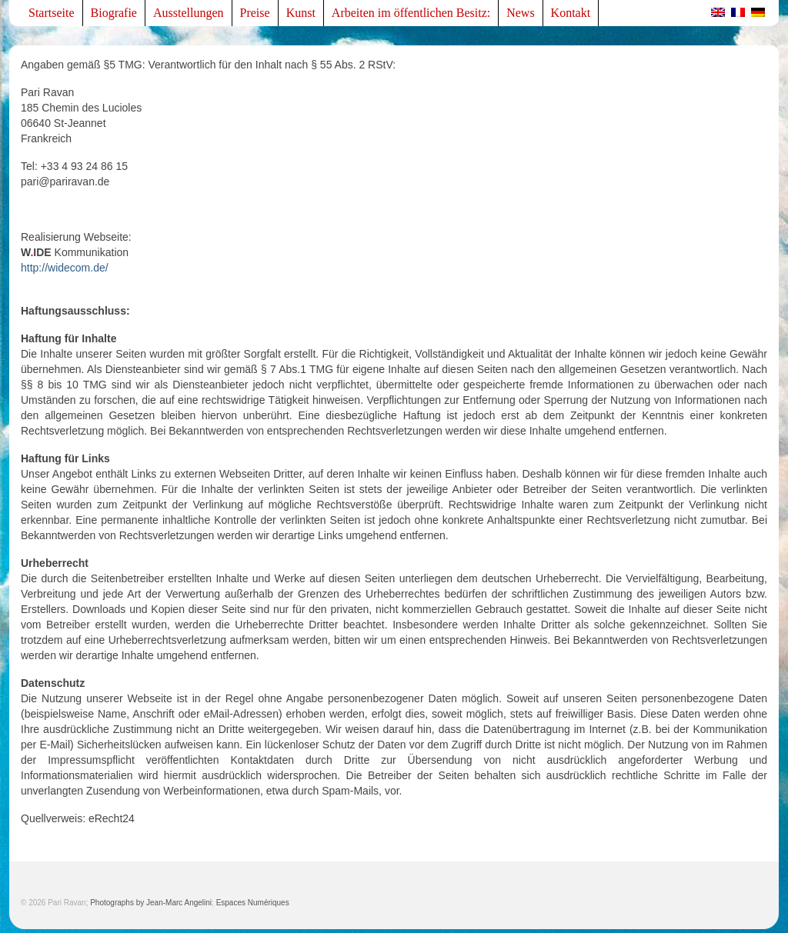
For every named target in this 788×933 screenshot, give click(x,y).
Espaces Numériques (252, 902)
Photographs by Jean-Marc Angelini (151, 902)
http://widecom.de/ (65, 268)
